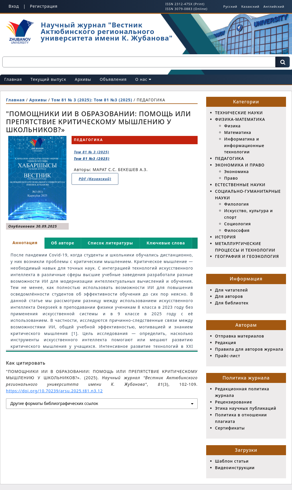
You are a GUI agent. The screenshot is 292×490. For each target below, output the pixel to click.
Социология (237, 223)
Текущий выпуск (48, 79)
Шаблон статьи (232, 461)
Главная (13, 79)
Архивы (83, 79)
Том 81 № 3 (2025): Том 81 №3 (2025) (92, 100)
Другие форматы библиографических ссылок (54, 403)
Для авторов (229, 296)
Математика (237, 132)
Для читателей (231, 290)
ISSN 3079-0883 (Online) (186, 9)
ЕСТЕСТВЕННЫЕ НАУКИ (240, 184)
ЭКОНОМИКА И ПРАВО (240, 165)
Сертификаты (230, 428)
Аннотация (25, 242)
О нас (143, 79)
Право (231, 178)
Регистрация (44, 6)
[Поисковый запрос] (138, 62)
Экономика (236, 171)
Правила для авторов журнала (249, 349)
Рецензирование (233, 402)
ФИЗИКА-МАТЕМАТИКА (240, 119)
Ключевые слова (166, 243)
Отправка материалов (239, 336)
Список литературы (110, 243)
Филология (236, 204)
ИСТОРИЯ (225, 237)
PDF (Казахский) (95, 178)
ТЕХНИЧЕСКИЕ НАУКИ (239, 112)
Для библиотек (232, 303)
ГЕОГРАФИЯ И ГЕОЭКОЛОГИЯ (247, 256)
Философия (237, 230)
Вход (14, 6)
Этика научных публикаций (245, 408)
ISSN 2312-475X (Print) (184, 4)
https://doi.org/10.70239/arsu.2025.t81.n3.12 (54, 390)
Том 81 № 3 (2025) (92, 155)
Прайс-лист (227, 355)
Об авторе (62, 243)
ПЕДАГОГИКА (229, 158)
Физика (232, 125)
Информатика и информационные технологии (244, 145)
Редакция (225, 342)
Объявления (113, 79)
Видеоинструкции (235, 467)
